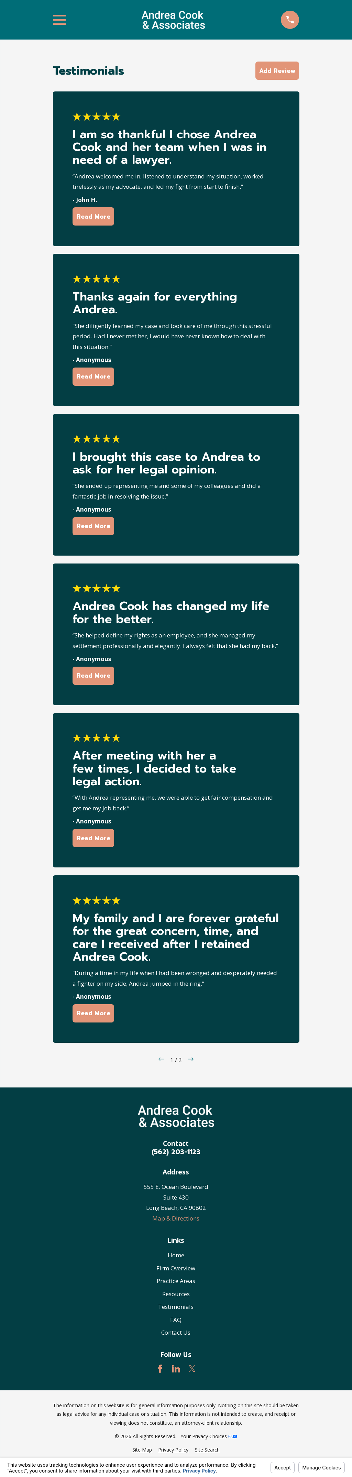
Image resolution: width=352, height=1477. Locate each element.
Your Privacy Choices (208, 1436)
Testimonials (176, 1307)
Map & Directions (175, 1218)
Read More (93, 216)
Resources (176, 1294)
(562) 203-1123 (176, 1152)
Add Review (277, 70)
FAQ (176, 1320)
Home (176, 1255)
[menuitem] (142, 1449)
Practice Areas (176, 1281)
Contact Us (175, 1332)
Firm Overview (175, 1268)
